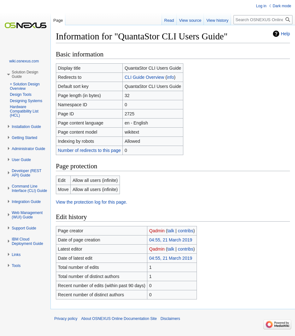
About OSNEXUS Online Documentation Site (118, 318)
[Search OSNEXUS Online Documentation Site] (262, 19)
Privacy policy (65, 318)
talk (170, 230)
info (170, 77)
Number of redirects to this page (89, 150)
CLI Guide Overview (144, 77)
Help (285, 33)
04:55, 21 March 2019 (170, 239)
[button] (26, 127)
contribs (185, 230)
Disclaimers (170, 318)
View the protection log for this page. (91, 202)
